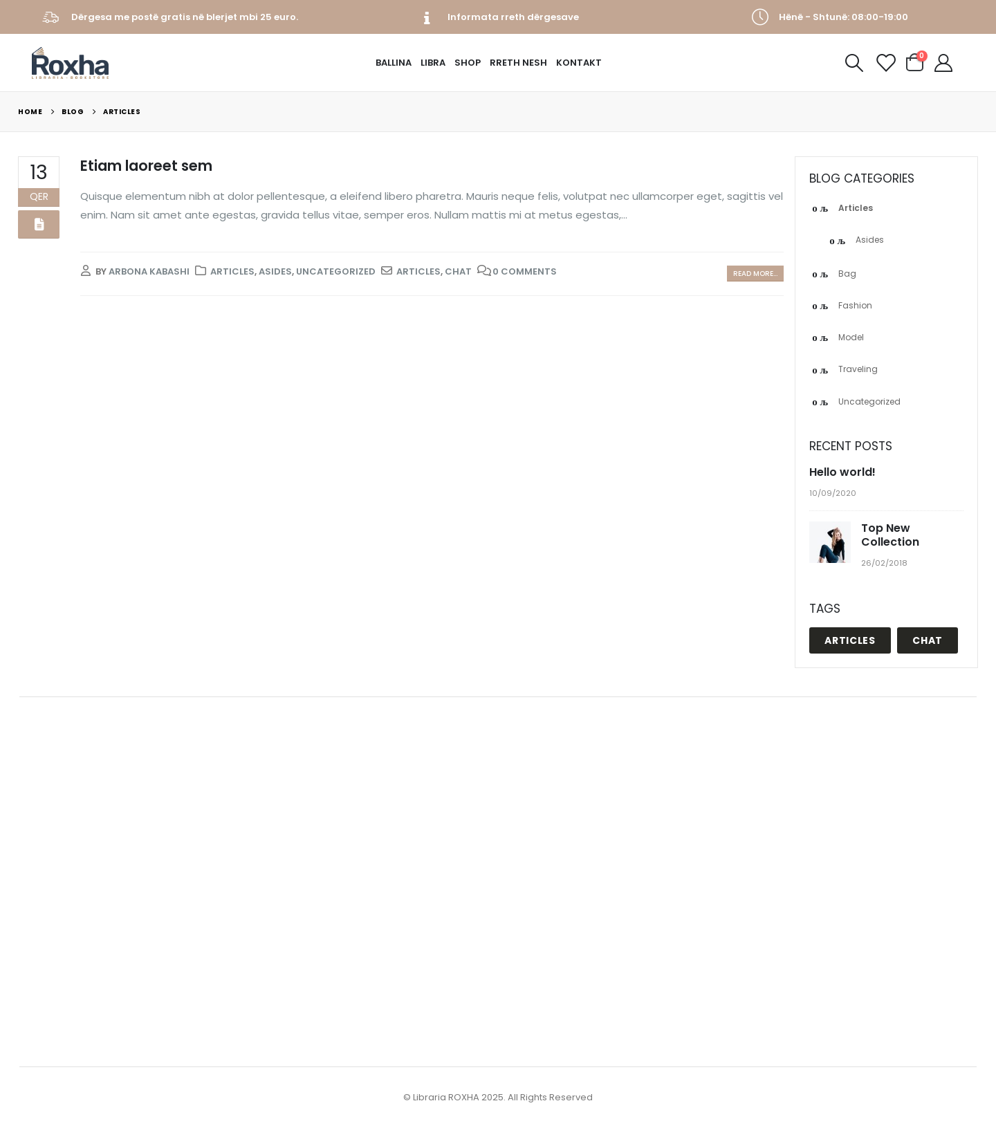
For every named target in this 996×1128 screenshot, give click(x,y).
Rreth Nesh (518, 62)
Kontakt (579, 62)
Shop (467, 62)
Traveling (858, 369)
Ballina (394, 62)
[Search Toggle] (854, 63)
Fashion (855, 305)
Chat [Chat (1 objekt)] (927, 640)
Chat (458, 271)
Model (851, 337)
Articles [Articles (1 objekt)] (850, 640)
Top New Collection (890, 535)
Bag (847, 273)
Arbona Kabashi (149, 271)
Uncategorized (336, 271)
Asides (275, 271)
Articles (232, 271)
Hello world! (842, 472)
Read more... (755, 273)
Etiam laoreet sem (146, 166)
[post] (831, 543)
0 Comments (524, 271)
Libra (433, 62)
